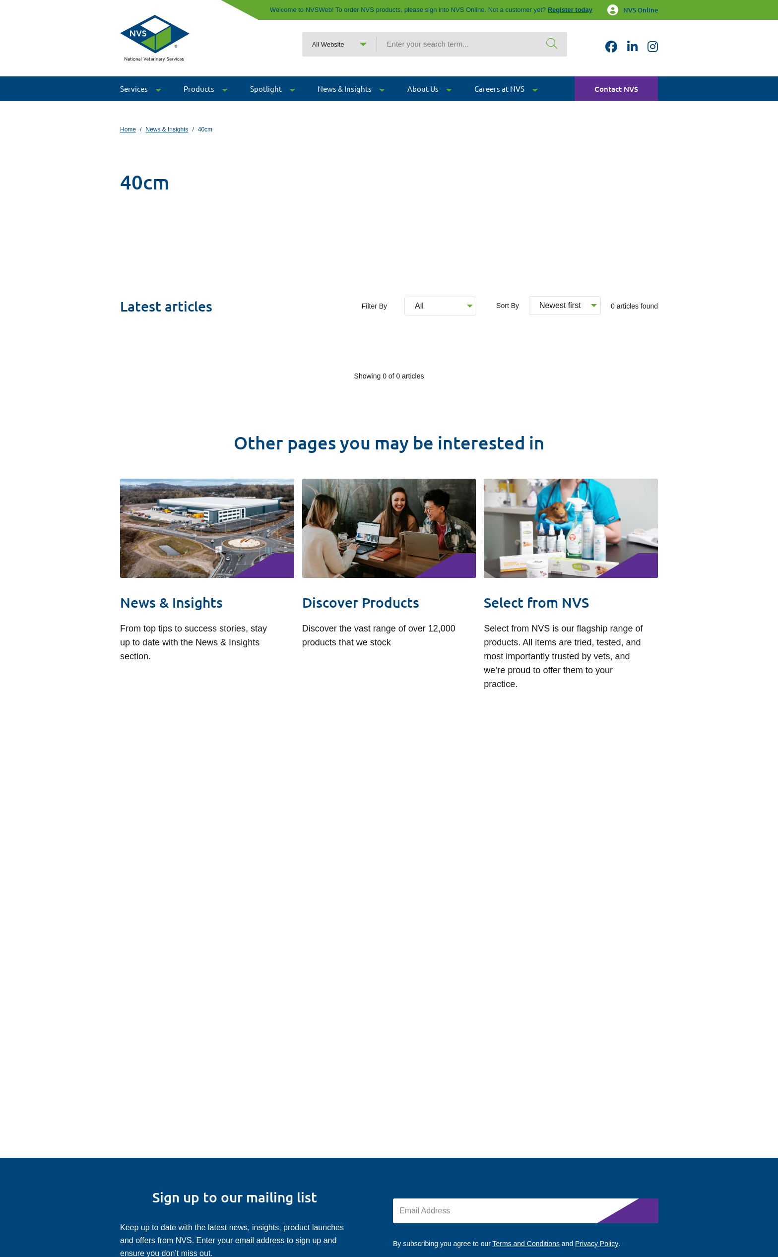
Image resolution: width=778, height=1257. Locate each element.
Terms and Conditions (526, 1244)
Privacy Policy (596, 1244)
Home (128, 129)
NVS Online (632, 9)
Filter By (374, 306)
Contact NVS (616, 97)
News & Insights (166, 129)
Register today (570, 9)
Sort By (507, 306)
